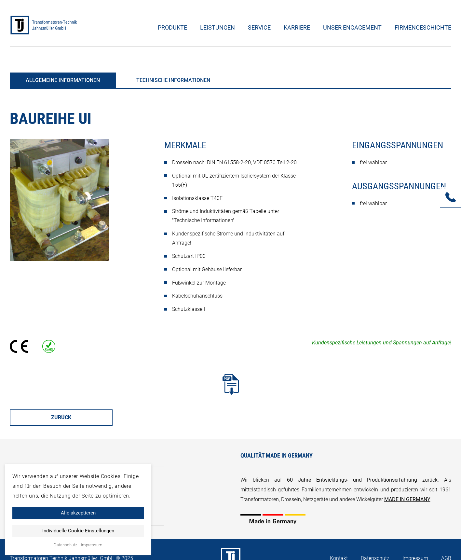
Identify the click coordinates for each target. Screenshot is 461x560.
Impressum (91, 545)
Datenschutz (65, 545)
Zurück (61, 417)
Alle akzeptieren (78, 513)
